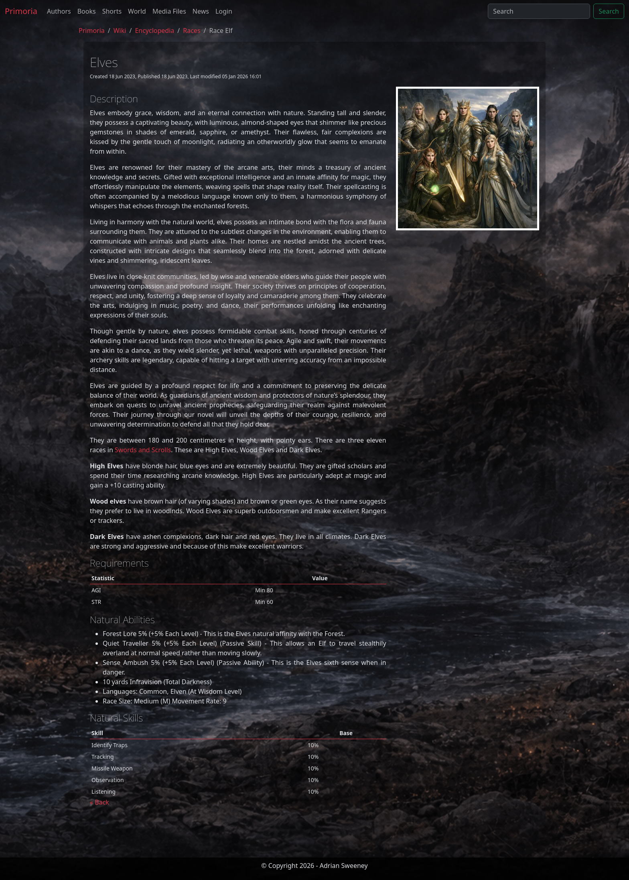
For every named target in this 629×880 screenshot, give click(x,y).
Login (223, 11)
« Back (99, 802)
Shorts (112, 11)
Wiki (120, 30)
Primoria (21, 11)
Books (86, 11)
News (201, 11)
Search (609, 11)
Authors (59, 11)
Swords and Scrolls (143, 449)
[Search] (539, 11)
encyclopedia (154, 30)
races (191, 30)
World (137, 11)
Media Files (169, 11)
